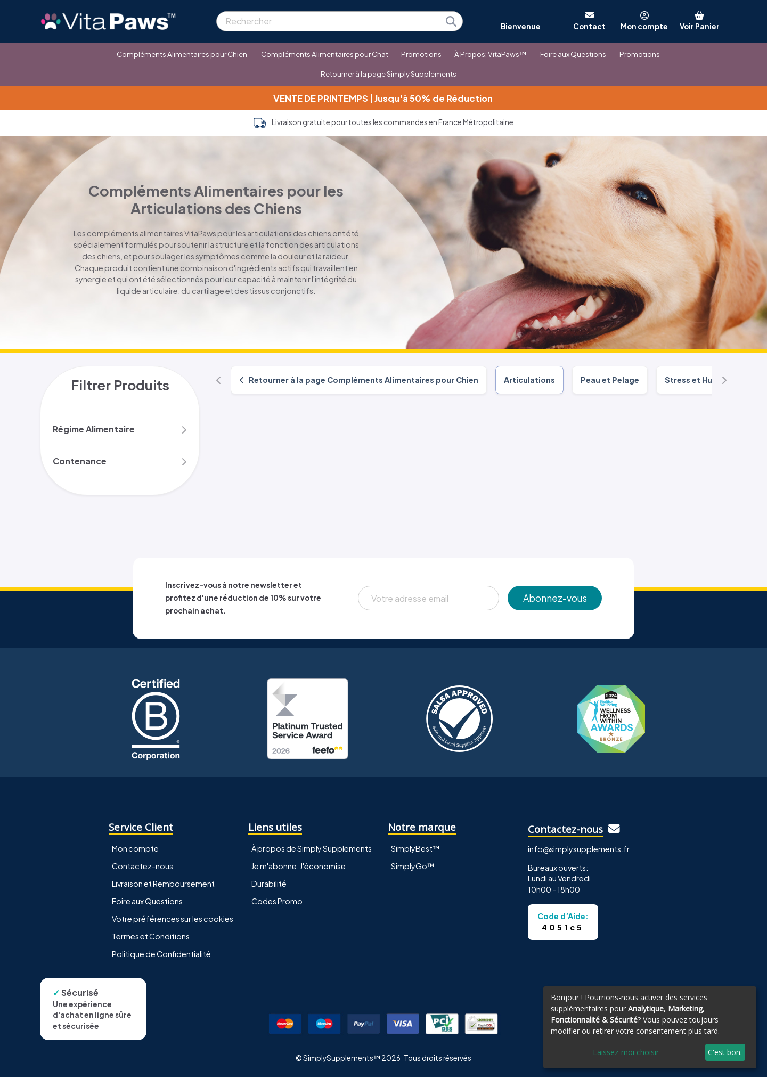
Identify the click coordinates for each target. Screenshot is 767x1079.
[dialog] (649, 1027)
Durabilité (269, 886)
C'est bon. (725, 1052)
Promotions (421, 54)
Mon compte (135, 851)
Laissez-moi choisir (626, 1052)
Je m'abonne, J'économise (298, 868)
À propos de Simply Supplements (311, 851)
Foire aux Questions (573, 54)
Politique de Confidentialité (161, 956)
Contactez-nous (142, 868)
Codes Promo (277, 904)
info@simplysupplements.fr (579, 851)
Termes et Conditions (151, 939)
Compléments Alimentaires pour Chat (324, 54)
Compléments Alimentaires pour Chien (182, 54)
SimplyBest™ (415, 851)
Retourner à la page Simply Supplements (388, 73)
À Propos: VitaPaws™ (490, 54)
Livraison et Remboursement (163, 886)
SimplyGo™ (413, 868)
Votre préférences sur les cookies (172, 921)
